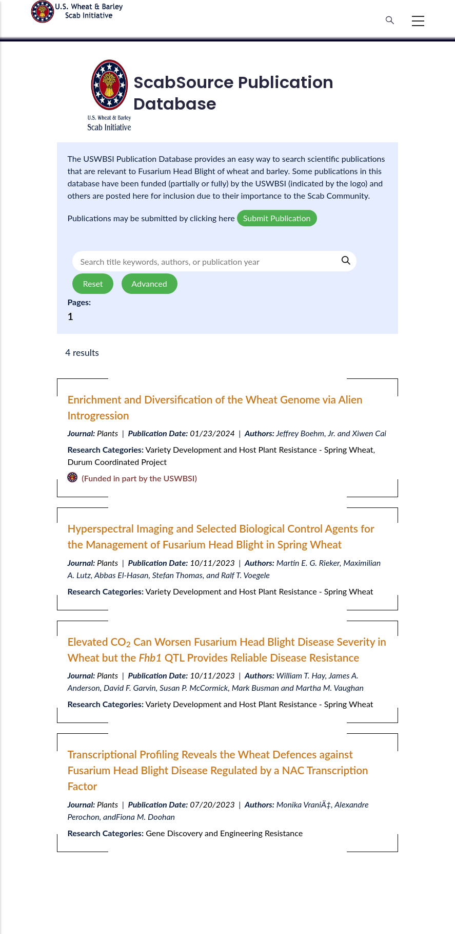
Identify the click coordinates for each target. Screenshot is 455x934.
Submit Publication (277, 218)
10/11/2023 (212, 562)
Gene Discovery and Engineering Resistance (224, 833)
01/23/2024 (212, 433)
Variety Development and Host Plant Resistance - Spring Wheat (259, 449)
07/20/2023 (212, 804)
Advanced (149, 283)
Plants (107, 433)
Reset (93, 283)
